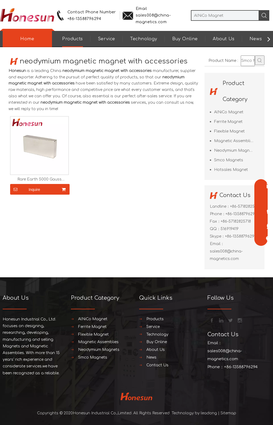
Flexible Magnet (229, 131)
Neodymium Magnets (234, 151)
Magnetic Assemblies (234, 141)
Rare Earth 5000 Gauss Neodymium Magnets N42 (39, 179)
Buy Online (185, 39)
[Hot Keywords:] (259, 60)
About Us (224, 39)
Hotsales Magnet (231, 170)
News (256, 39)
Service (106, 39)
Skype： (217, 236)
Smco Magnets (228, 160)
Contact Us (157, 365)
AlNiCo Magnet (228, 112)
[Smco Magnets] (248, 60)
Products (72, 39)
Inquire (25, 189)
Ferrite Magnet (228, 122)
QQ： (215, 229)
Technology (143, 39)
